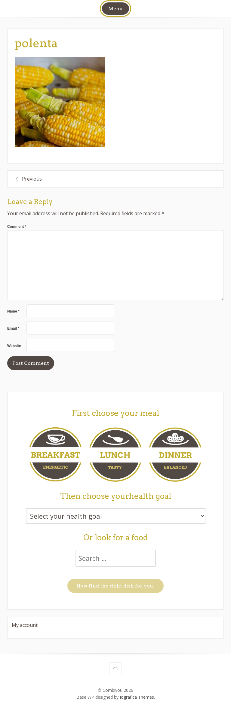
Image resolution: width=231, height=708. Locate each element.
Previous (32, 178)
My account (25, 625)
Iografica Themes (137, 697)
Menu (115, 8)
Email (13, 328)
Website (14, 346)
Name (13, 311)
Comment (16, 226)
